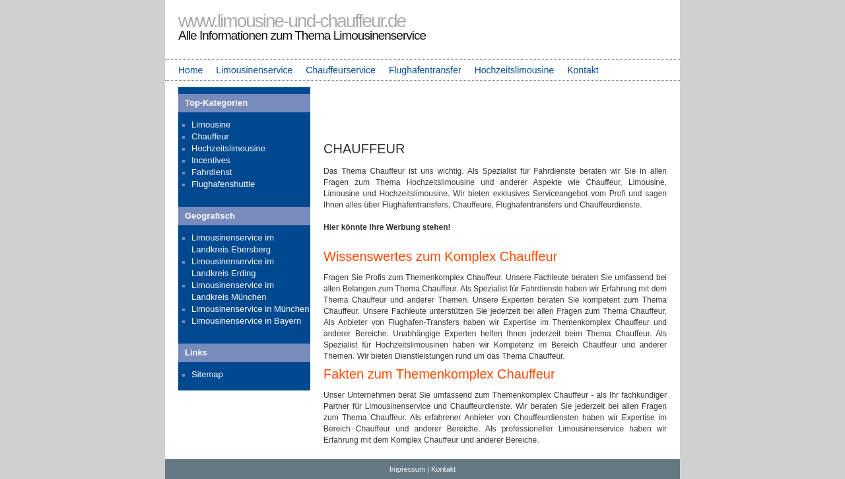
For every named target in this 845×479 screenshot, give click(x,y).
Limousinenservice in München (250, 309)
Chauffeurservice (341, 70)
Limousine (210, 124)
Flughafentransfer (425, 70)
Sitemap (207, 374)
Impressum (407, 469)
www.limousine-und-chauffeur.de (291, 21)
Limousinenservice (254, 70)
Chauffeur (210, 136)
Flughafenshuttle (223, 184)
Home (190, 70)
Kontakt (582, 70)
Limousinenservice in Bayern (246, 321)
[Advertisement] (495, 111)
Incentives (210, 160)
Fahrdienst (211, 172)
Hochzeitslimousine (515, 70)
